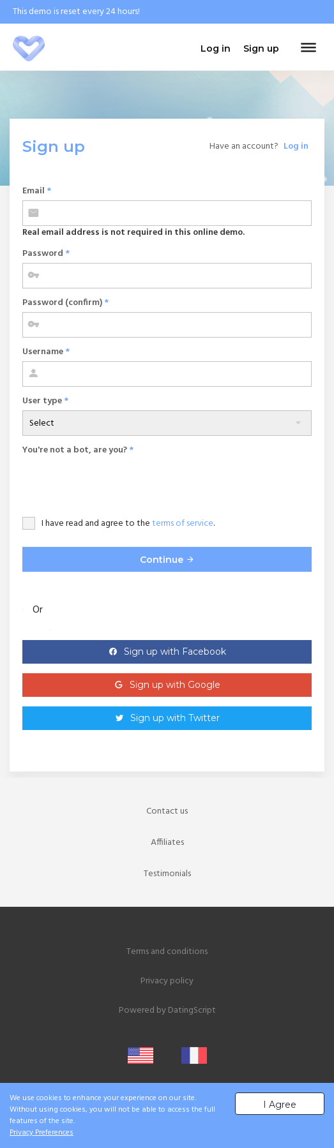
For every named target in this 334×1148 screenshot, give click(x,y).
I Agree (279, 1104)
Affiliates (167, 842)
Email (36, 191)
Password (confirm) (65, 302)
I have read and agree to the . (128, 523)
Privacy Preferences (41, 1132)
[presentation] (119, 484)
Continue (167, 559)
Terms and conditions (167, 951)
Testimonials (167, 874)
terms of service (182, 523)
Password (46, 253)
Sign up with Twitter (175, 718)
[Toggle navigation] (308, 48)
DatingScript (192, 1010)
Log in (296, 146)
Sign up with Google (175, 684)
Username (46, 352)
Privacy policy (167, 981)
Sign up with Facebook (175, 651)
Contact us (167, 811)
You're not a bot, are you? (77, 450)
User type (45, 401)
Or (38, 610)
